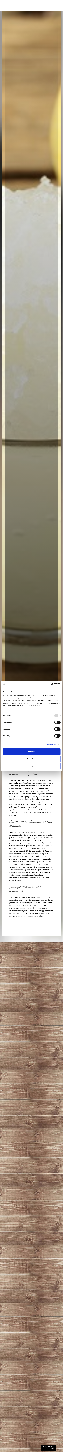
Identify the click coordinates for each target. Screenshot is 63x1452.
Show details (51, 745)
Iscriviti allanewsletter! (48, 1448)
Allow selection (31, 759)
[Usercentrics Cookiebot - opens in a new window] (50, 684)
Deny (31, 766)
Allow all (31, 752)
